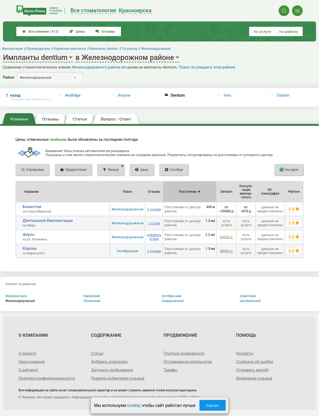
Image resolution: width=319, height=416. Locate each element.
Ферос (29, 234)
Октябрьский (127, 251)
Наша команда (31, 362)
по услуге (262, 31)
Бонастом (32, 206)
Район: (9, 77)
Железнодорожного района (96, 67)
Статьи (97, 353)
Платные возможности (184, 353)
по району (288, 31)
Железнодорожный (127, 209)
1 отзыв (154, 223)
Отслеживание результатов (188, 362)
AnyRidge (73, 95)
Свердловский (173, 301)
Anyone (124, 95)
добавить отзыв (154, 237)
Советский (248, 296)
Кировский (91, 296)
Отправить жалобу (252, 370)
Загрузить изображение (112, 370)
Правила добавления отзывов (118, 378)
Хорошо (212, 405)
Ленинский (91, 301)
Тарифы (170, 370)
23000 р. (226, 237)
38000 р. (226, 251)
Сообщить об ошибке (254, 362)
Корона (30, 248)
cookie (133, 405)
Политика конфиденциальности (46, 378)
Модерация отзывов (254, 378)
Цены (77, 31)
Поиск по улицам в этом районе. (207, 67)
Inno (227, 95)
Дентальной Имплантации (48, 220)
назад (30, 97)
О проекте (27, 353)
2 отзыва (154, 209)
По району (130, 49)
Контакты (244, 353)
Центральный (250, 301)
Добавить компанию (109, 362)
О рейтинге (28, 370)
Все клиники (40, 31)
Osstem (283, 95)
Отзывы (105, 31)
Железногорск (16, 296)
